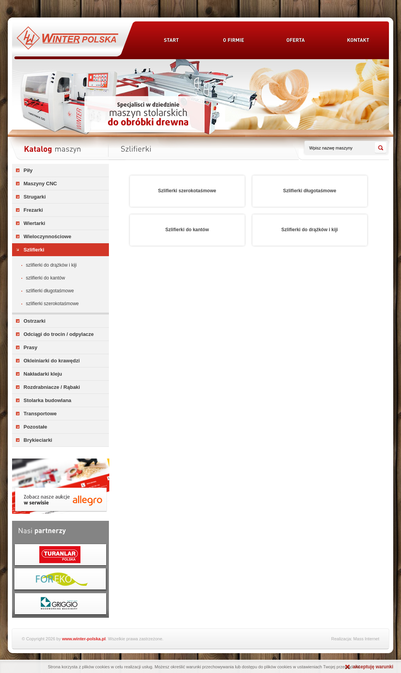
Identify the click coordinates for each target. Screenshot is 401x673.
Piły (28, 170)
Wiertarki (35, 223)
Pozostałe (35, 427)
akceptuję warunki (373, 666)
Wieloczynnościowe (48, 236)
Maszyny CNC (40, 183)
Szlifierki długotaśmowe (50, 290)
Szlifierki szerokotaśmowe (52, 303)
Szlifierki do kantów (45, 278)
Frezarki (33, 210)
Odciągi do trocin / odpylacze (59, 334)
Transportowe (40, 413)
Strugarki (35, 197)
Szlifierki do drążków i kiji (51, 265)
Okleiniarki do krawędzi (52, 361)
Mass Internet (366, 638)
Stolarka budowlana (48, 400)
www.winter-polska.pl (84, 638)
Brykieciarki (38, 440)
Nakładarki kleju (43, 374)
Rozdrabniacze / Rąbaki (52, 387)
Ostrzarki (35, 321)
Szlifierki (34, 250)
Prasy (30, 347)
